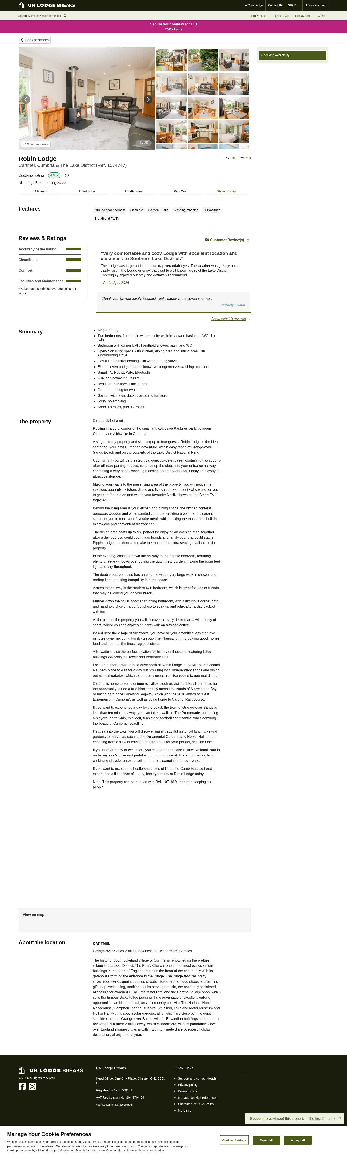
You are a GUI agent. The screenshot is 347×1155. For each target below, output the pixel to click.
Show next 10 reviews (228, 319)
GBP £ (294, 5)
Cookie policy (187, 1091)
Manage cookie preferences (197, 1097)
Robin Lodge (37, 158)
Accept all (298, 1140)
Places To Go (281, 15)
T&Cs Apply (173, 29)
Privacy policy (187, 1085)
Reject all (266, 1140)
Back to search (37, 40)
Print (248, 158)
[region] (173, 1140)
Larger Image (36, 144)
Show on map (226, 191)
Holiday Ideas (303, 15)
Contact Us (275, 5)
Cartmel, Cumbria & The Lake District (73, 165)
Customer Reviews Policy (196, 1104)
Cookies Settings (234, 1140)
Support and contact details (197, 1078)
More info (184, 1110)
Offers (321, 15)
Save (233, 158)
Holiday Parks (258, 15)
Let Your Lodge (253, 5)
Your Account (315, 5)
